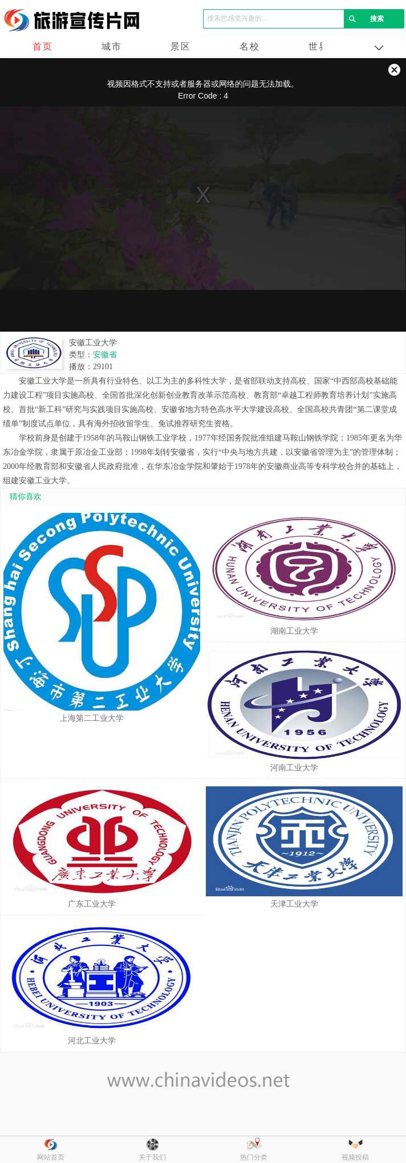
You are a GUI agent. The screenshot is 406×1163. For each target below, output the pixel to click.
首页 (43, 46)
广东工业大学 (92, 904)
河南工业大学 (294, 768)
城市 (112, 46)
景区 (180, 46)
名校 (249, 46)
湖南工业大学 (294, 631)
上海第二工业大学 (92, 718)
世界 (318, 46)
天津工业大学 (294, 904)
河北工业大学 (92, 1041)
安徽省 (105, 354)
